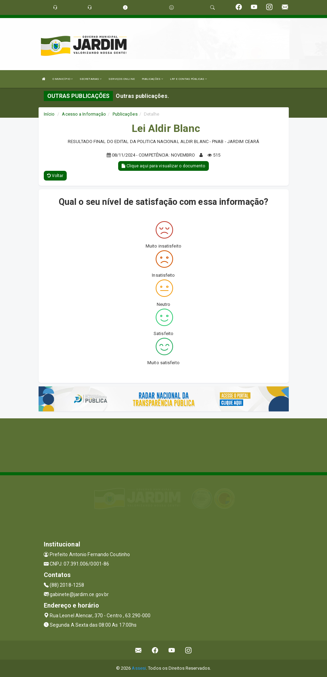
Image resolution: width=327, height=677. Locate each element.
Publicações (125, 114)
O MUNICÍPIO (62, 79)
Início (49, 114)
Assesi (139, 668)
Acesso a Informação (84, 114)
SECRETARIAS (90, 79)
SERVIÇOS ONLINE (121, 79)
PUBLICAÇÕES (152, 79)
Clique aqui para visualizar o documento (163, 166)
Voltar (55, 175)
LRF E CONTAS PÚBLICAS (188, 79)
